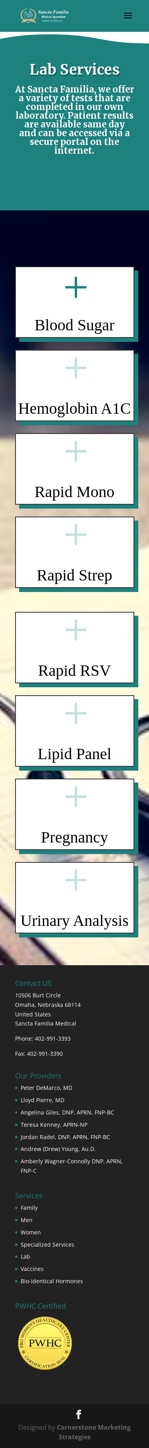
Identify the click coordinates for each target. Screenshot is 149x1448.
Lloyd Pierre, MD (42, 1100)
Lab (25, 1256)
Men (27, 1220)
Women (31, 1232)
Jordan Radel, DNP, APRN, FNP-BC (65, 1137)
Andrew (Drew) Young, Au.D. (58, 1149)
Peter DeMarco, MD (46, 1087)
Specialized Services (47, 1244)
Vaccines (32, 1269)
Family (29, 1207)
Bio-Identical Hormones (52, 1281)
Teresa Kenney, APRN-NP (54, 1124)
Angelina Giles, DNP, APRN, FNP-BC (67, 1112)
